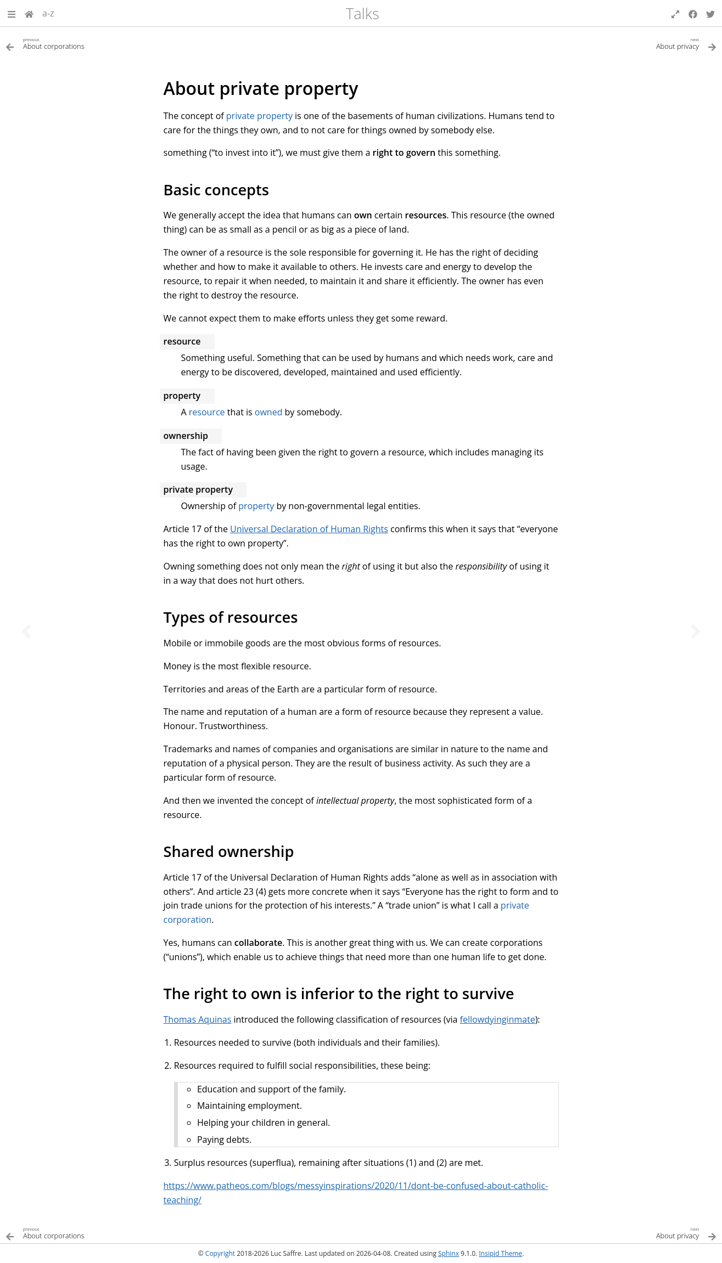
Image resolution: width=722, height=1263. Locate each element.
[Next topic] (695, 631)
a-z (48, 13)
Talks (362, 13)
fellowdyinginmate (497, 1019)
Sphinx (448, 1253)
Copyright (220, 1253)
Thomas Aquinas (198, 1019)
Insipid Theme (500, 1253)
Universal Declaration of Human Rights (309, 529)
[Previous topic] (26, 631)
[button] (11, 13)
